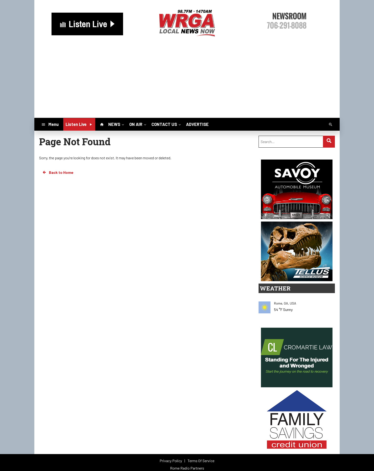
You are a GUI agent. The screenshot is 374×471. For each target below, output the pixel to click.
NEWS (116, 124)
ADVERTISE (197, 124)
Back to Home (57, 172)
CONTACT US (166, 124)
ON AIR (138, 124)
